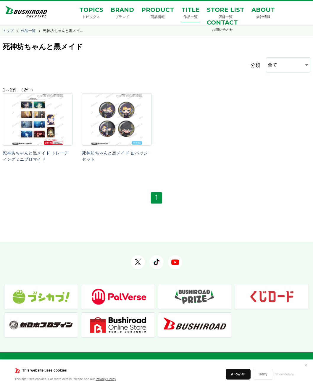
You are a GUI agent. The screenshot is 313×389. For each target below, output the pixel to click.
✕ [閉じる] (306, 365)
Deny (263, 374)
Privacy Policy (106, 379)
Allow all (238, 374)
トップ (8, 31)
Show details (284, 374)
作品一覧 (28, 31)
